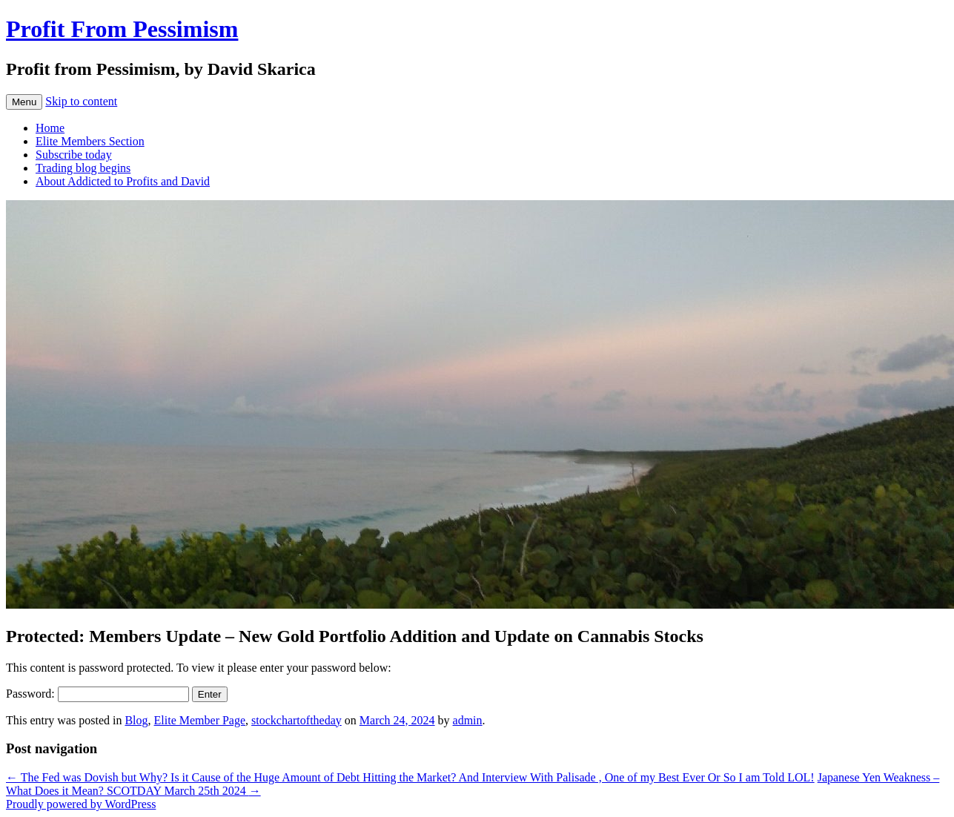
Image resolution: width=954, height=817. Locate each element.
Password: (97, 693)
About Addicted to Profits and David (123, 181)
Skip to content (81, 101)
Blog (136, 720)
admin (468, 720)
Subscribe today (74, 154)
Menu (24, 102)
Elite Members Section (90, 141)
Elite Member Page (200, 720)
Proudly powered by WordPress (81, 804)
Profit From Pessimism (122, 29)
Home (50, 128)
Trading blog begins (83, 168)
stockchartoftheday (296, 720)
